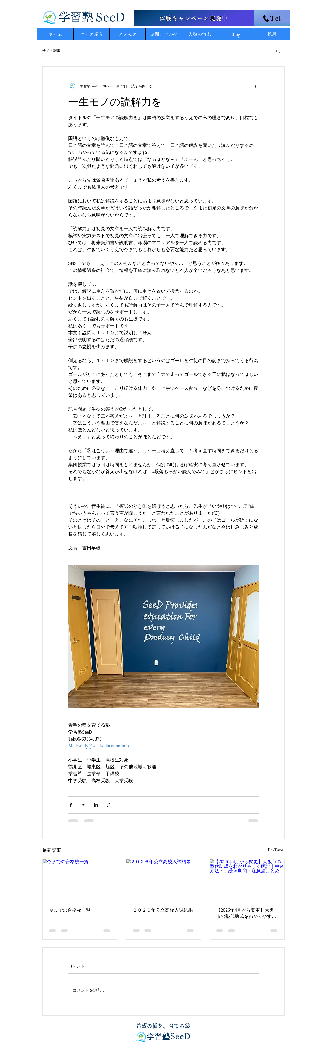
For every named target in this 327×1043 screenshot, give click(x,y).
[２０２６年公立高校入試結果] (163, 880)
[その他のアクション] (256, 86)
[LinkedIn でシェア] (95, 804)
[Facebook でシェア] (70, 804)
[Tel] (272, 18)
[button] (278, 51)
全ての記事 (51, 51)
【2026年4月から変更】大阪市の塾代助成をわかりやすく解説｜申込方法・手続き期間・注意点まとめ (246, 913)
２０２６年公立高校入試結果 (163, 910)
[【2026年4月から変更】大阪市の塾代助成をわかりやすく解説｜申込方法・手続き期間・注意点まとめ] (247, 880)
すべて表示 (275, 850)
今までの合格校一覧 (70, 910)
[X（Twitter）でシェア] (83, 804)
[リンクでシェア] (108, 804)
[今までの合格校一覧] (80, 880)
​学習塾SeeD (168, 1036)
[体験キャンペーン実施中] (194, 18)
